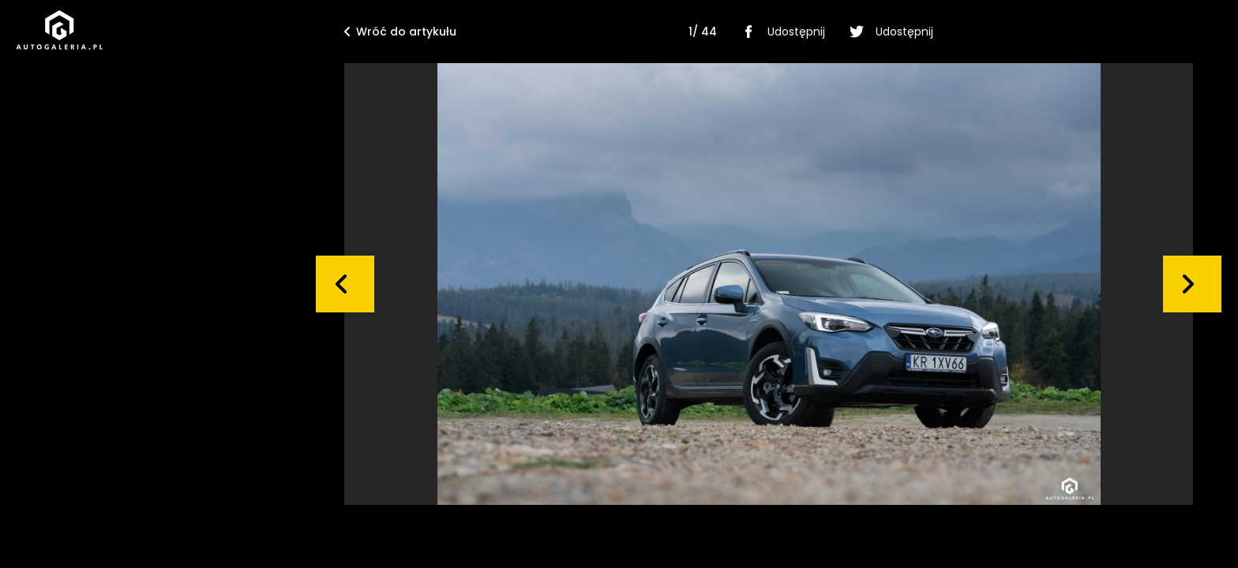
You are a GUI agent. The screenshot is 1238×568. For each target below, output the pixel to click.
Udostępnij (780, 31)
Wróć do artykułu (400, 31)
